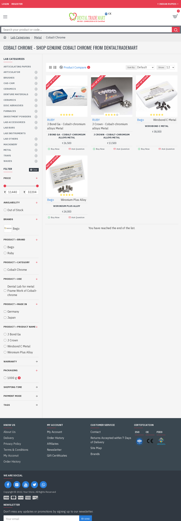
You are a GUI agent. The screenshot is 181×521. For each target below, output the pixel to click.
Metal (38, 37)
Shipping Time (13, 387)
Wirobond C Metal (156, 126)
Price (7, 178)
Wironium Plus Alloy (66, 205)
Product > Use (13, 278)
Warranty (10, 361)
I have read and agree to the (33, 515)
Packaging (10, 370)
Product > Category (17, 262)
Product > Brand (14, 239)
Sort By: (122, 67)
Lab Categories (20, 37)
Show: (161, 67)
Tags (7, 404)
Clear (35, 169)
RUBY (51, 120)
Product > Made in (15, 304)
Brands (8, 219)
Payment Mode (13, 395)
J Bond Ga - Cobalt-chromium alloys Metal (66, 136)
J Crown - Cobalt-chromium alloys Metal (112, 136)
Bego (140, 120)
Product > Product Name (20, 326)
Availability (12, 202)
